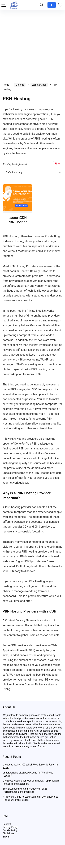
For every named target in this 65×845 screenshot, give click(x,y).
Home (6, 84)
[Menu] (4, 5)
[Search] (41, 5)
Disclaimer (8, 833)
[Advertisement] (32, 44)
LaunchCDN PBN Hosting (17, 220)
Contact (7, 824)
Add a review (51, 5)
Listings (20, 84)
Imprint (6, 836)
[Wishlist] (60, 5)
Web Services (39, 84)
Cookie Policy (10, 830)
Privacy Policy (10, 827)
